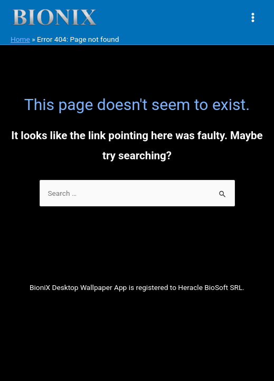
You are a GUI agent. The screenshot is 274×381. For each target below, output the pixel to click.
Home (20, 39)
